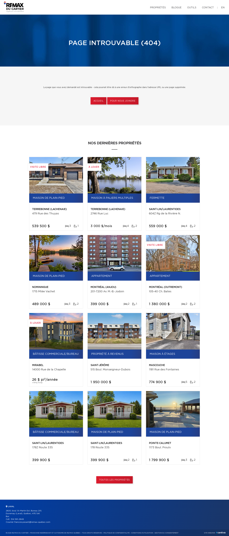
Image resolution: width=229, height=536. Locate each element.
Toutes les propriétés (114, 480)
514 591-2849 (17, 519)
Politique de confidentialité (117, 533)
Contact (208, 7)
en (223, 7)
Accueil (98, 101)
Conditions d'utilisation (142, 533)
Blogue (176, 7)
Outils (191, 7)
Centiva (220, 533)
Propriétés (158, 7)
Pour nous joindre (123, 101)
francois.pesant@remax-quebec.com (32, 522)
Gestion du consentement (166, 533)
